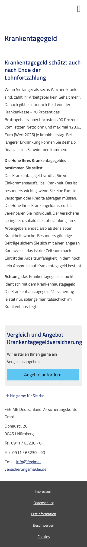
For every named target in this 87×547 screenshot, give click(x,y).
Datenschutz (44, 502)
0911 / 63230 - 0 (26, 443)
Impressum (43, 491)
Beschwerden (43, 525)
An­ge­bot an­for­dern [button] (42, 374)
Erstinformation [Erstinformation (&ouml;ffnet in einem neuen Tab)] (43, 514)
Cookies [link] (44, 536)
